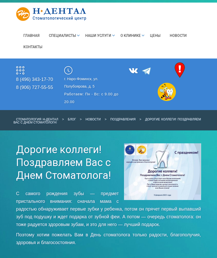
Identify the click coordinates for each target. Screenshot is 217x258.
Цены (155, 36)
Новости (178, 36)
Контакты (32, 47)
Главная (31, 36)
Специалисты (62, 36)
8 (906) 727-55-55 (34, 87)
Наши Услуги (98, 36)
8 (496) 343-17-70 (34, 79)
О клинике (130, 36)
